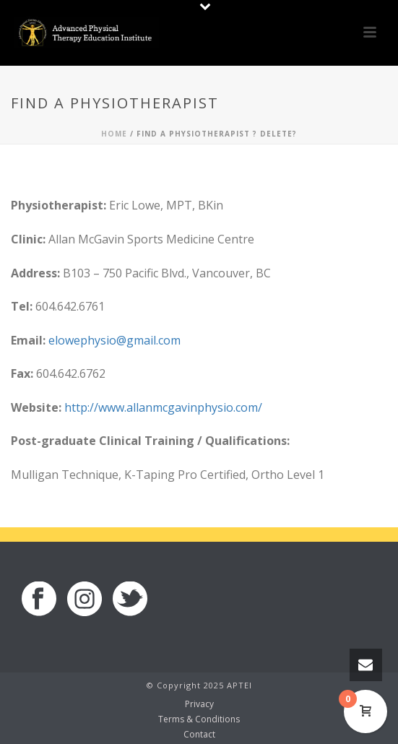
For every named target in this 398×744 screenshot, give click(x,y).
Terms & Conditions (199, 719)
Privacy (199, 704)
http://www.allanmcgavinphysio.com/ (163, 407)
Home (114, 134)
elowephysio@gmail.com (114, 340)
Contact (199, 734)
